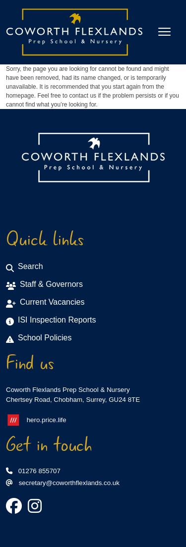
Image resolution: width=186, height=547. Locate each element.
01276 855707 (33, 471)
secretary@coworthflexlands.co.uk (63, 483)
